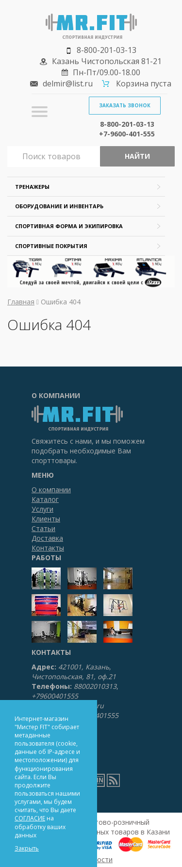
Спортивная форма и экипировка (69, 226)
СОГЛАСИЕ (30, 818)
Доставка (47, 538)
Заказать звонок (124, 105)
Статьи (43, 528)
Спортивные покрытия (51, 246)
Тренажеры (32, 186)
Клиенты (46, 518)
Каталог (45, 499)
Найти (137, 156)
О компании (51, 489)
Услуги (42, 509)
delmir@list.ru (68, 83)
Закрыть (27, 848)
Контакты (48, 547)
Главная (20, 301)
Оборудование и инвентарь (59, 206)
